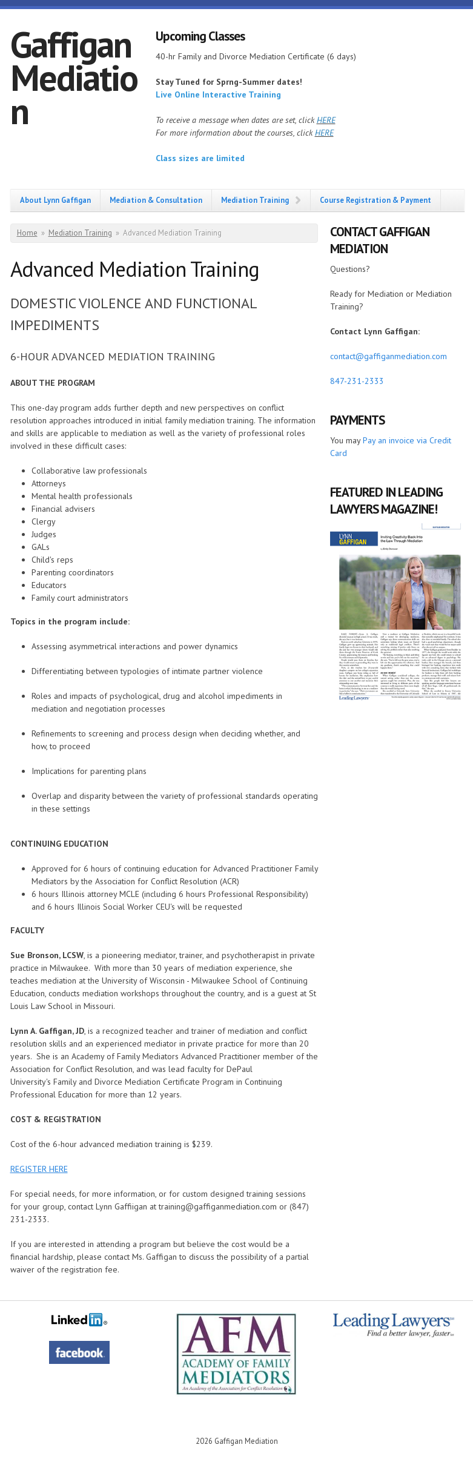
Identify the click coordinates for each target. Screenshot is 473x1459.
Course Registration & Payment (375, 200)
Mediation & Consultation (156, 200)
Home (27, 233)
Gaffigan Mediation (73, 77)
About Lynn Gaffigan (55, 200)
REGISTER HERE (39, 1168)
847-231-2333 (357, 381)
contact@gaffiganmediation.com (388, 356)
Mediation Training (255, 200)
